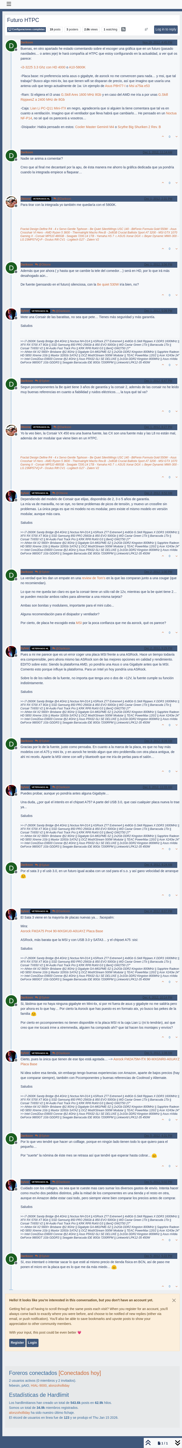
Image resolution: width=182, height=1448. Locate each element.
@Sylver (42, 381)
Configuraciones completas (26, 29)
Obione (25, 198)
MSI (79, 623)
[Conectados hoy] (80, 1373)
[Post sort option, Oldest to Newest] (146, 29)
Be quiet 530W (108, 284)
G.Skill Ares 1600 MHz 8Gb (81, 94)
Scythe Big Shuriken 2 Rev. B (139, 127)
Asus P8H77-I (115, 86)
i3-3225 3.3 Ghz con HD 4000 (43, 67)
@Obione (43, 264)
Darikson (27, 42)
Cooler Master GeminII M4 (94, 127)
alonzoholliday (58, 1385)
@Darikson (62, 198)
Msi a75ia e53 (139, 86)
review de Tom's (93, 578)
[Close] (174, 1300)
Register (17, 1342)
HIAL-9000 (39, 1385)
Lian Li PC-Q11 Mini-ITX (48, 108)
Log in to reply (166, 29)
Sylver (25, 310)
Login (32, 1342)
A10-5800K (77, 67)
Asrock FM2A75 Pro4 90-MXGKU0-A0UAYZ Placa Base (62, 931)
